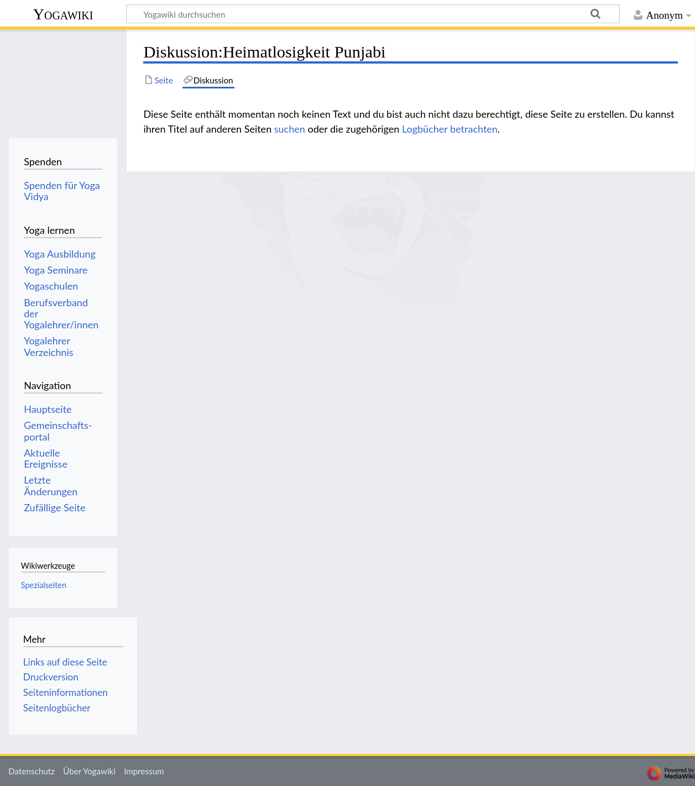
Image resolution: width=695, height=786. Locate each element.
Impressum (144, 771)
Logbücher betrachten (450, 129)
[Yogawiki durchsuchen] (373, 14)
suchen (289, 129)
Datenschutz (31, 771)
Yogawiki (63, 14)
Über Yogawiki (89, 771)
